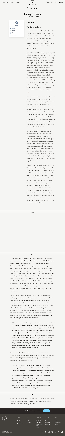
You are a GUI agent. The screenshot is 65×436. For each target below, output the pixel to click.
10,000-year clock (39, 418)
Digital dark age (20, 423)
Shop (56, 420)
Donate (61, 2)
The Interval (49, 2)
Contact (56, 424)
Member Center (58, 422)
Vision (3, 2)
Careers (46, 425)
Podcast (28, 418)
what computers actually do (44, 315)
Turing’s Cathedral (23, 305)
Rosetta (37, 427)
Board (46, 418)
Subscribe (46, 410)
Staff (46, 420)
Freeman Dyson (14, 263)
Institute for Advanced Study (38, 261)
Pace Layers (38, 422)
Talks (7, 2)
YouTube (28, 420)
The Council (47, 422)
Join (55, 418)
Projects (17, 2)
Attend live (29, 422)
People (56, 2)
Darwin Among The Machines (23, 300)
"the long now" (20, 418)
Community (47, 424)
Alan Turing (22, 266)
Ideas (12, 2)
